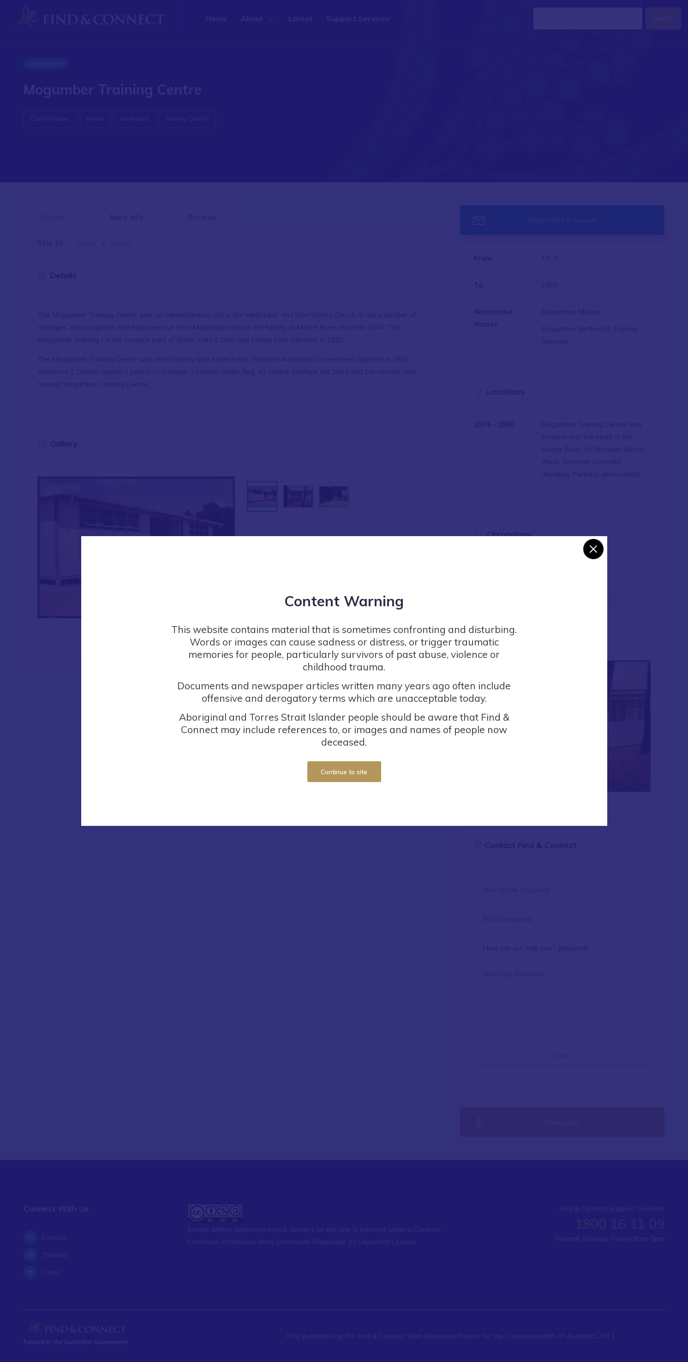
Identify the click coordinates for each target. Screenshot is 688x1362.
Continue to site (344, 772)
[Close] (593, 549)
